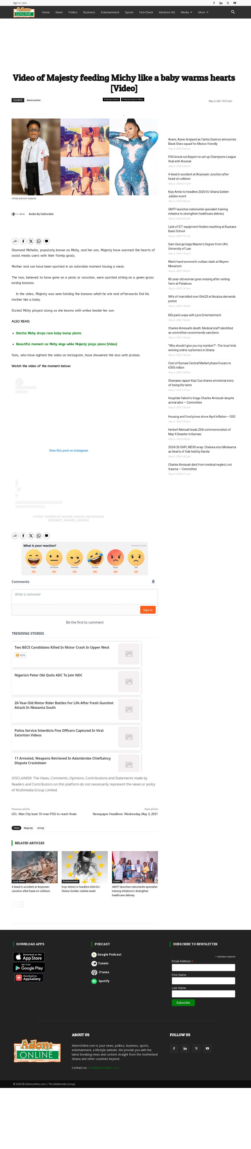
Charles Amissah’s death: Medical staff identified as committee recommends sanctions (200, 330)
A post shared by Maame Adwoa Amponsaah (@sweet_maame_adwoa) (68, 518)
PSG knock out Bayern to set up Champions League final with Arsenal (202, 159)
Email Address (182, 958)
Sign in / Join (20, 2)
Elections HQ (167, 12)
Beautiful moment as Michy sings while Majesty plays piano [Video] (66, 344)
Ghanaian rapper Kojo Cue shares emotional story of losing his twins (201, 383)
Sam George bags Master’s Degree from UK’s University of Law (198, 246)
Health (116, 877)
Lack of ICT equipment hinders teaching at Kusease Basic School (202, 229)
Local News (19, 877)
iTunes (100, 968)
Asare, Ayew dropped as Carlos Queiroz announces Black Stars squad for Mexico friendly (202, 141)
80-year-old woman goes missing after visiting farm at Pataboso (199, 281)
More (203, 12)
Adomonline (34, 100)
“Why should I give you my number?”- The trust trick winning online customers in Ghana (202, 348)
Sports (129, 12)
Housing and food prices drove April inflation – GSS (201, 416)
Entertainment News (132, 99)
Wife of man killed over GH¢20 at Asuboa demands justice (202, 299)
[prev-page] (14, 901)
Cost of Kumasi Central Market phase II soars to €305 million (199, 365)
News (59, 12)
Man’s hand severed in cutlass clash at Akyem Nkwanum (198, 264)
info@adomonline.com (103, 1064)
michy (40, 824)
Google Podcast (106, 951)
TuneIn (99, 959)
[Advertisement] (124, 45)
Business (89, 12)
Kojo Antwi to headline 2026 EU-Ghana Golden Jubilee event (198, 194)
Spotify (100, 977)
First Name (179, 971)
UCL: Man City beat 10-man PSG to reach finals (44, 810)
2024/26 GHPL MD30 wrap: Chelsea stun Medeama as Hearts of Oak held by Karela (202, 449)
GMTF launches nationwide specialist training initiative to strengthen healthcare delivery (134, 887)
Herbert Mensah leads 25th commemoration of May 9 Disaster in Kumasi (199, 432)
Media (186, 12)
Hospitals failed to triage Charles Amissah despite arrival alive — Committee (201, 400)
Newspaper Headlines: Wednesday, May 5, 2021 (125, 810)
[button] (233, 13)
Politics (73, 12)
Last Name (179, 984)
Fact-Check (146, 12)
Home (46, 12)
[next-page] (21, 901)
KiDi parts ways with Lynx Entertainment (195, 315)
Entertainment (110, 12)
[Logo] (26, 12)
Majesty (28, 824)
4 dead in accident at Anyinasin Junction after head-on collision (198, 176)
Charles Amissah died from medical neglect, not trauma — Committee (200, 467)
